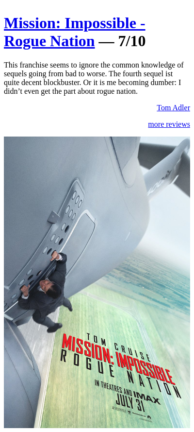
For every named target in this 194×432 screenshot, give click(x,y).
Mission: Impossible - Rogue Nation (75, 32)
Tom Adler (173, 108)
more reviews (169, 124)
